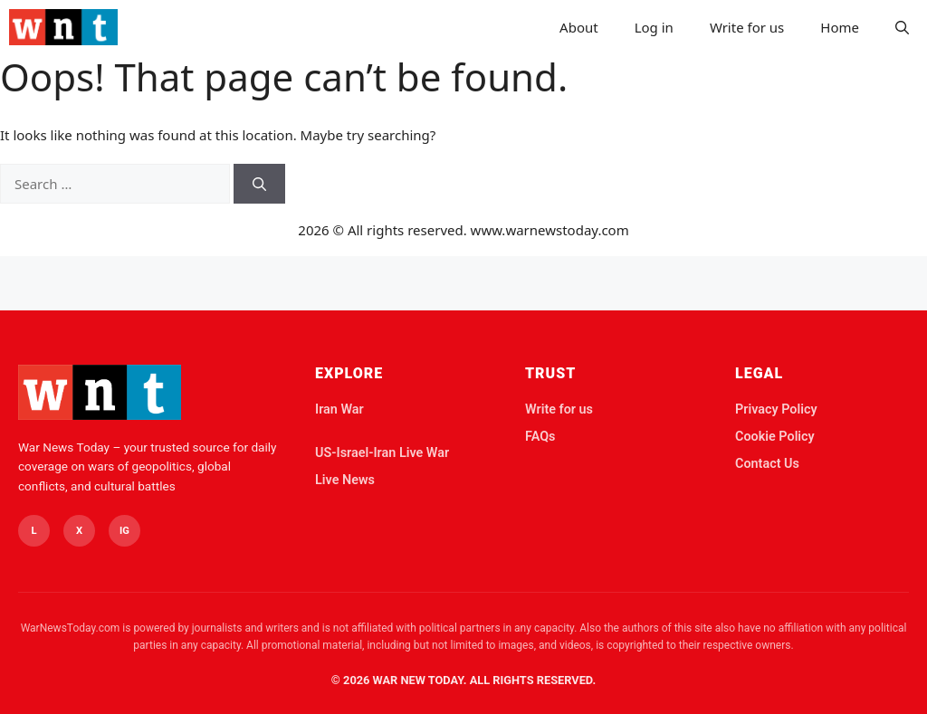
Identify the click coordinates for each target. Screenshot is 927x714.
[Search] (259, 184)
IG (124, 531)
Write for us (747, 27)
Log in (654, 27)
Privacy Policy (776, 409)
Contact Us (767, 463)
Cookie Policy (775, 436)
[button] (902, 27)
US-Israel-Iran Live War (382, 453)
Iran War (339, 409)
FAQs (540, 436)
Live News (345, 480)
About (578, 27)
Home (839, 27)
